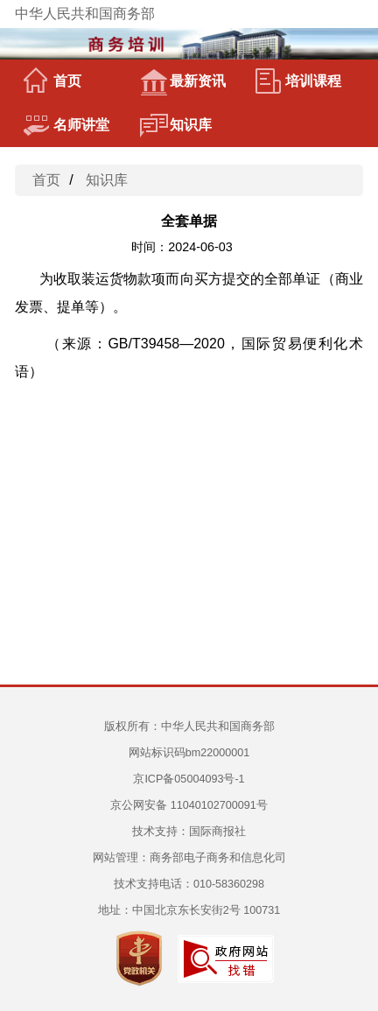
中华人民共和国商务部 (85, 13)
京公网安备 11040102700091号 (189, 805)
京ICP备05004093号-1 (188, 779)
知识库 (176, 125)
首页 (52, 81)
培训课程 (298, 81)
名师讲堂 (66, 125)
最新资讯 (183, 81)
